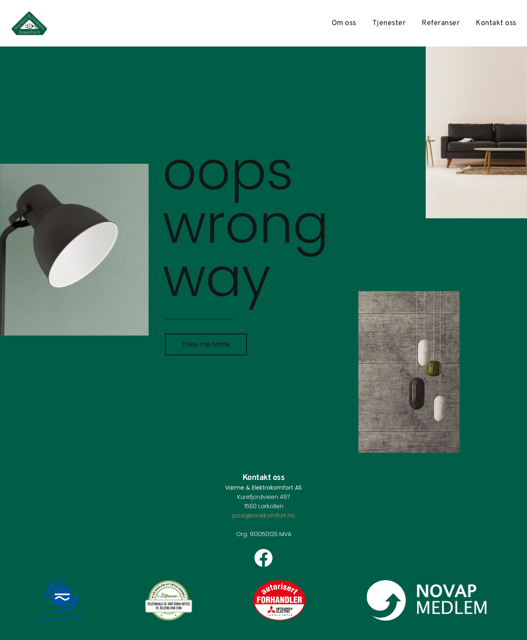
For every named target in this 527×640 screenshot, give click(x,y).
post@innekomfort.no (263, 515)
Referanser (441, 23)
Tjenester (389, 23)
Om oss (344, 23)
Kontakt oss (496, 23)
